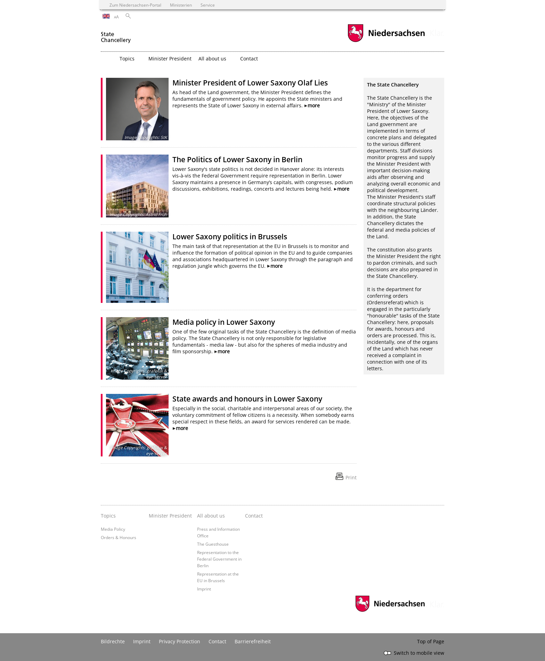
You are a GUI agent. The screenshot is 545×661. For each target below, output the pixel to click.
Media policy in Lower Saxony (223, 322)
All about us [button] (212, 58)
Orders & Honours (118, 537)
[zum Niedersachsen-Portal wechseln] (386, 41)
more (314, 105)
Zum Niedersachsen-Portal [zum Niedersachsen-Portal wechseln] (135, 5)
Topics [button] (127, 58)
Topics (108, 515)
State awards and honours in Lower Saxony (247, 399)
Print (351, 477)
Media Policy (113, 529)
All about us (211, 515)
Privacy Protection (179, 641)
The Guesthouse (213, 544)
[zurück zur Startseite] (116, 34)
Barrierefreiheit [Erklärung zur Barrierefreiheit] (253, 641)
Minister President (170, 58)
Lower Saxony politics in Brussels (229, 236)
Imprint (204, 589)
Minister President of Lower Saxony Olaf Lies (250, 83)
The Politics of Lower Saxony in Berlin (237, 159)
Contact (249, 58)
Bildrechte (113, 641)
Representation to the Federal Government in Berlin (219, 559)
